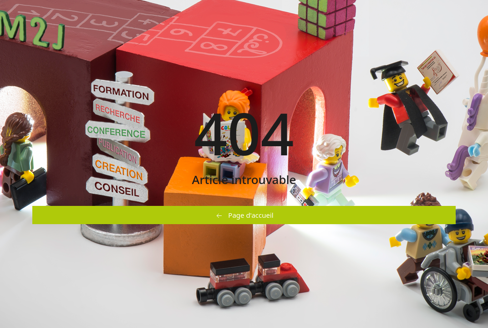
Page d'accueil (243, 215)
